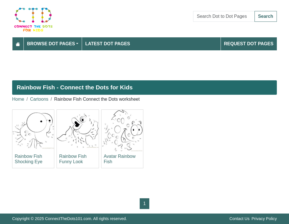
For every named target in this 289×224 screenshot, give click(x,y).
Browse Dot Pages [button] (51, 43)
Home (18, 99)
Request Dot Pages (248, 43)
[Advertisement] (144, 65)
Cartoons (39, 99)
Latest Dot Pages (107, 43)
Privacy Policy (264, 218)
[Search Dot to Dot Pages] (224, 16)
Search (265, 16)
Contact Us (239, 218)
